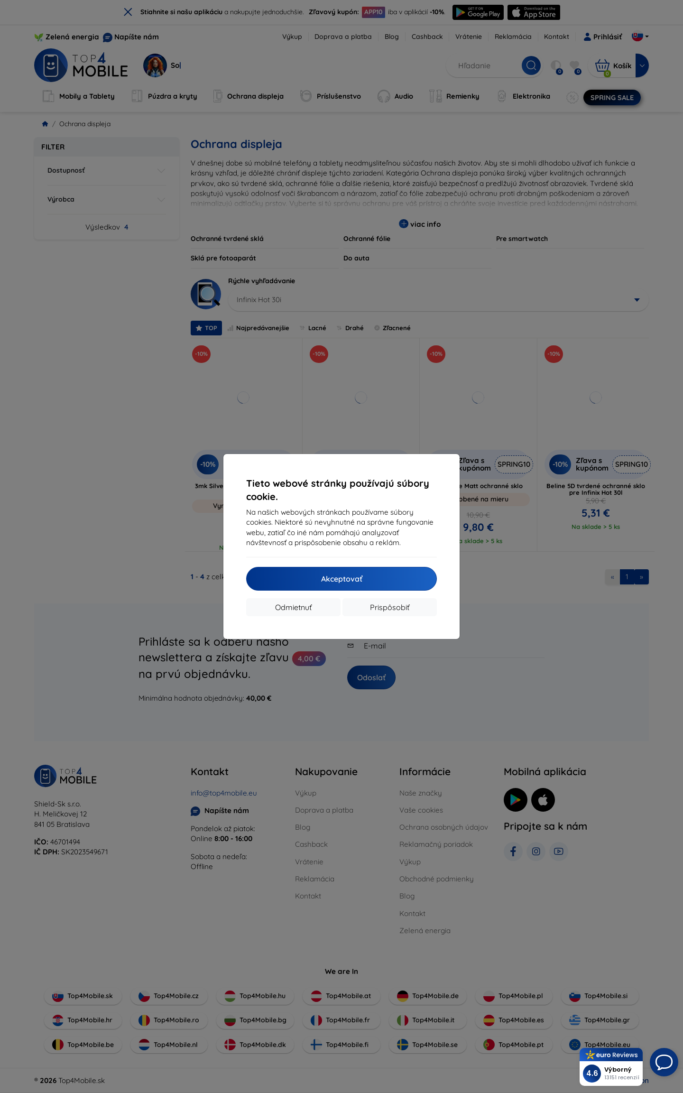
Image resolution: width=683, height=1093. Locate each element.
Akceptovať (341, 579)
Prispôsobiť (389, 607)
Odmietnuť (293, 607)
